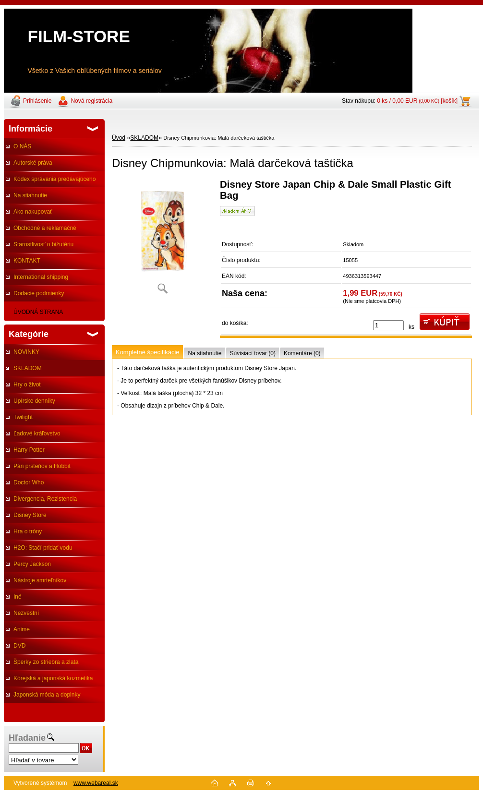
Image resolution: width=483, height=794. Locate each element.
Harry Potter (29, 449)
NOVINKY (26, 352)
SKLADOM (27, 368)
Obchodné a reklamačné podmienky (40, 230)
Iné (17, 596)
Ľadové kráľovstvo (36, 433)
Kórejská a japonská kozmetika (53, 678)
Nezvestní (26, 613)
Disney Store (30, 515)
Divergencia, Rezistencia (45, 498)
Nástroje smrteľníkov (39, 580)
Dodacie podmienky (38, 293)
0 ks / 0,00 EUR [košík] (417, 100)
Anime (21, 629)
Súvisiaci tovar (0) (253, 353)
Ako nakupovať (32, 211)
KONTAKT (26, 260)
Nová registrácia (91, 100)
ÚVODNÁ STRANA (38, 312)
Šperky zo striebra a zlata (45, 662)
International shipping (40, 277)
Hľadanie (27, 738)
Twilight (23, 417)
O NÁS (22, 146)
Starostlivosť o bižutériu (43, 244)
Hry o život (27, 384)
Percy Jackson (32, 564)
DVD (19, 645)
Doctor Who (28, 482)
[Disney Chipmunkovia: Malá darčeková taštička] (162, 240)
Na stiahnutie (30, 195)
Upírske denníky (34, 400)
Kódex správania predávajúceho (54, 179)
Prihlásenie (37, 100)
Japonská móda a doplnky (46, 694)
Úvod (118, 137)
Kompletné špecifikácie (147, 352)
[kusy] (388, 325)
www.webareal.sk (95, 783)
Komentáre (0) (302, 353)
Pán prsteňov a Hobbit (42, 466)
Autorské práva (32, 162)
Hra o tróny (27, 531)
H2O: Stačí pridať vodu (42, 547)
